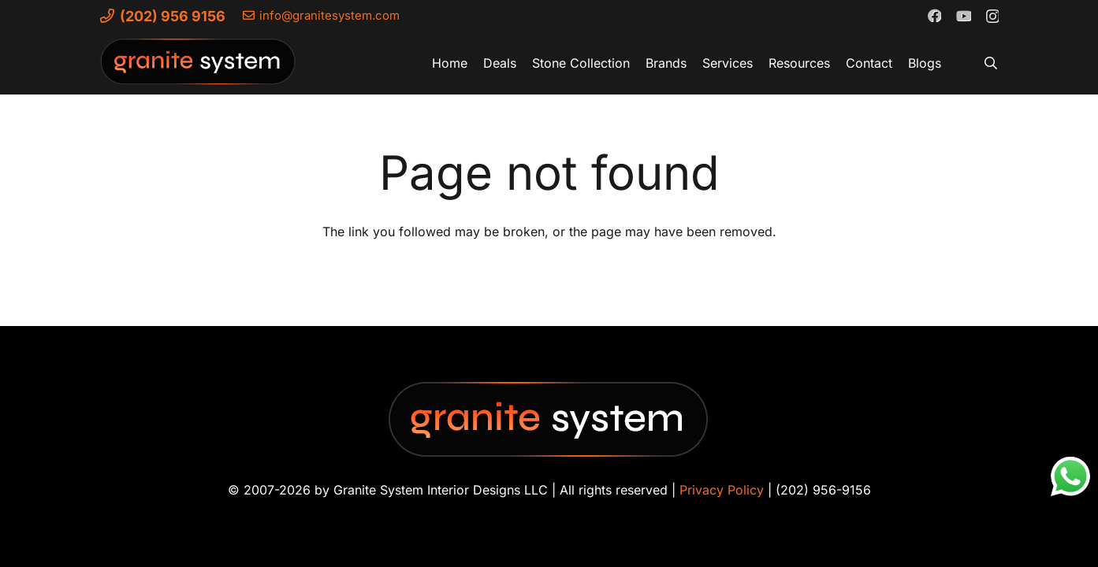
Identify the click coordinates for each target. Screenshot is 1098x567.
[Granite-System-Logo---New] (198, 66)
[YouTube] (963, 15)
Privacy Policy (721, 490)
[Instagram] (992, 16)
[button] (990, 63)
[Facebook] (934, 15)
